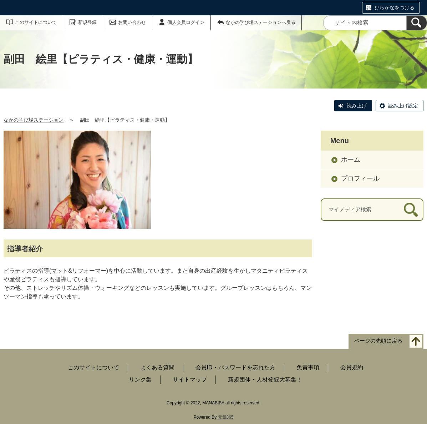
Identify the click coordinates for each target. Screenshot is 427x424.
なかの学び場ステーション (33, 120)
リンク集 (140, 380)
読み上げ (357, 105)
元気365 (226, 417)
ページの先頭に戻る (378, 341)
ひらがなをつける (395, 7)
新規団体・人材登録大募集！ (265, 380)
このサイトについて (36, 22)
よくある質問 (157, 367)
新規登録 (87, 22)
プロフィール (360, 178)
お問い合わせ (132, 22)
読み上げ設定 (403, 105)
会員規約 (351, 367)
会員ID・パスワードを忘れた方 (235, 367)
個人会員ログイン (185, 22)
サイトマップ (190, 380)
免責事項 (307, 367)
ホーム (350, 159)
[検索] (416, 22)
